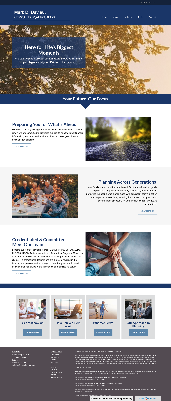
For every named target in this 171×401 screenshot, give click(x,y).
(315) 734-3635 (147, 2)
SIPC (91, 373)
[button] (116, 15)
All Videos (55, 375)
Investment (55, 357)
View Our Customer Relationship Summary (111, 398)
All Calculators (56, 377)
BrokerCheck (119, 351)
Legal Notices (93, 395)
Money (53, 367)
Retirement (55, 355)
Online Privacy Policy (81, 395)
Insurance (54, 362)
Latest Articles (56, 372)
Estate (53, 360)
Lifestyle (54, 370)
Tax (52, 365)
